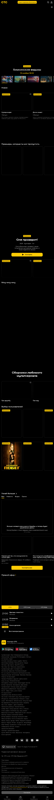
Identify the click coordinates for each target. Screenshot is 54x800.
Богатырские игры (24, 673)
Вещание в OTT (22, 756)
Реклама (4, 770)
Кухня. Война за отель (8, 732)
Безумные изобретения (8, 688)
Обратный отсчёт (20, 712)
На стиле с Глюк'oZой (8, 696)
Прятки (25, 661)
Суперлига (13, 724)
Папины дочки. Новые (21, 663)
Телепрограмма (34, 798)
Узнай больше (9, 493)
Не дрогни (20, 722)
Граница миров (6, 675)
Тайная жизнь (18, 700)
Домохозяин (21, 667)
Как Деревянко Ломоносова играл (12, 702)
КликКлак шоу (14, 710)
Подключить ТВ (8, 747)
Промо (24, 496)
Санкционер (5, 657)
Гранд (28, 724)
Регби (17, 720)
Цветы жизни (23, 679)
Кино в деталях (6, 734)
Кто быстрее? (11, 677)
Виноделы (22, 657)
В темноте (15, 673)
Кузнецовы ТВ (14, 657)
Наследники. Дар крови (20, 684)
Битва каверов (6, 716)
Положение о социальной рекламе (13, 772)
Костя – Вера (5, 690)
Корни (26, 718)
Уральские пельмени (7, 728)
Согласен (27, 792)
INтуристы (4, 698)
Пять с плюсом (24, 708)
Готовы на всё (21, 724)
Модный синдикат (25, 720)
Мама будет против (24, 682)
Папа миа (14, 667)
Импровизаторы (15, 680)
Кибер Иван (5, 708)
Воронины (19, 732)
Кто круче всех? (6, 692)
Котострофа (15, 675)
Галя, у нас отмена (16, 690)
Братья (3, 722)
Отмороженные (14, 698)
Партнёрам (5, 760)
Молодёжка (26, 732)
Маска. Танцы (5, 720)
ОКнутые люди (27, 700)
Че (2, 756)
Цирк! (3, 700)
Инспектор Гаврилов (7, 671)
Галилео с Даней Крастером (10, 730)
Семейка (26, 702)
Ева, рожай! (23, 710)
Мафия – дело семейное (15, 704)
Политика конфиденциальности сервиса (15, 762)
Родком (9, 722)
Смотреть (27, 255)
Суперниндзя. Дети (7, 669)
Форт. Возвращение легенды (19, 655)
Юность (29, 712)
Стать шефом (5, 710)
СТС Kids (14, 756)
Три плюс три (5, 667)
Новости (9, 496)
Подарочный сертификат (9, 752)
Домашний (22, 752)
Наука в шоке (21, 688)
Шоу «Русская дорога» (23, 696)
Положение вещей (20, 671)
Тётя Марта (9, 700)
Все (2, 497)
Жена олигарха (6, 718)
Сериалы (20, 798)
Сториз (17, 726)
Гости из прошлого (17, 718)
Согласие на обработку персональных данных (14, 765)
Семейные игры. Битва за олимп (11, 694)
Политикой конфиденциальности (18, 787)
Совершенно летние (7, 726)
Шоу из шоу (5, 680)
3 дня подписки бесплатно (27, 2)
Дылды (13, 720)
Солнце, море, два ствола (19, 686)
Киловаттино (18, 669)
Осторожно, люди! (7, 659)
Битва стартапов (6, 684)
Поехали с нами (24, 698)
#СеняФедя (27, 722)
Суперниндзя (5, 655)
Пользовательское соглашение (11, 768)
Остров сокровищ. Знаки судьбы (11, 661)
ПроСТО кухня (19, 665)
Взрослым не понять (7, 712)
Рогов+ (14, 722)
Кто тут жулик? (6, 673)
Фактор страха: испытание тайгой (12, 714)
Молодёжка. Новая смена (9, 682)
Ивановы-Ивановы (25, 675)
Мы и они (4, 704)
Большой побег (23, 716)
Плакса (3, 677)
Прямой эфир (7, 798)
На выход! (14, 716)
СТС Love (7, 756)
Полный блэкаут (20, 706)
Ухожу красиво (14, 708)
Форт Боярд (5, 724)
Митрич (28, 657)
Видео (17, 496)
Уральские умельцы (7, 706)
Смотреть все (27, 568)
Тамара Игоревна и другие (9, 679)
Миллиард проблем (7, 663)
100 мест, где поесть (7, 665)
